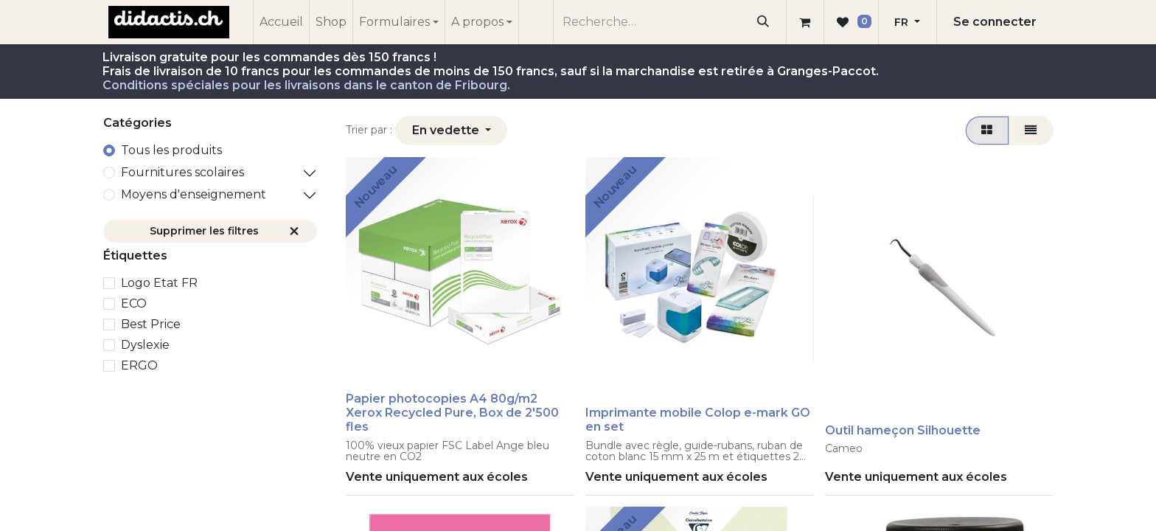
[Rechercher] (763, 22)
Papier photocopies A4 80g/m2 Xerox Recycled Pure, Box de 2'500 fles (452, 413)
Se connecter (995, 22)
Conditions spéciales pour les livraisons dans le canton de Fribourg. (306, 85)
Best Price (151, 324)
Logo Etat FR (159, 283)
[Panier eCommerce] (805, 22)
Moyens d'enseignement (193, 194)
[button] (451, 130)
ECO (134, 303)
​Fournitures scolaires (182, 172)
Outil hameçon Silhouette (903, 430)
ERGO (139, 365)
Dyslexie (145, 345)
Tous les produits (171, 150)
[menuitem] (281, 22)
